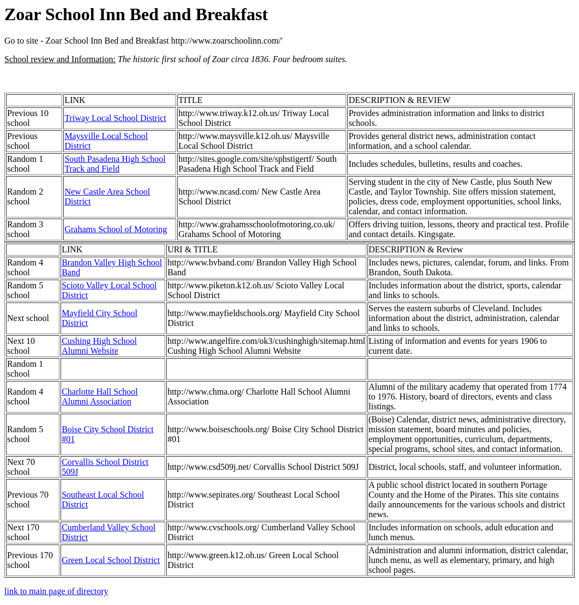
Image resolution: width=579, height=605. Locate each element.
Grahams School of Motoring (115, 229)
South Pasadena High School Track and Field (114, 163)
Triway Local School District (115, 118)
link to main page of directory (56, 591)
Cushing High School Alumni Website (99, 345)
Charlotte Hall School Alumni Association (100, 396)
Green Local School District (111, 560)
